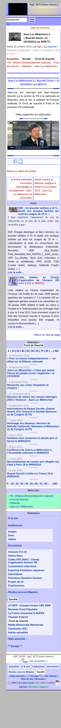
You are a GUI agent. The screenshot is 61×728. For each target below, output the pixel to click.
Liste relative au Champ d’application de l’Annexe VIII (38, 280)
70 (42, 351)
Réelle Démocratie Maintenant (25, 625)
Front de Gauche (45, 59)
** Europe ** (15, 646)
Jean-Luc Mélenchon (45, 66)
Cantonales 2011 (17, 628)
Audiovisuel (15, 525)
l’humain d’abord (18, 617)
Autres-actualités (18, 632)
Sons (11, 535)
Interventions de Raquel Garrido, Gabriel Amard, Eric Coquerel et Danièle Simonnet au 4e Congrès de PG (32, 411)
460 (56, 351)
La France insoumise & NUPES (26, 613)
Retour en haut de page (47, 335)
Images (12, 531)
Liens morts (28, 683)
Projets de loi (15, 582)
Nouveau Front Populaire (22, 609)
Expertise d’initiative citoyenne (26, 570)
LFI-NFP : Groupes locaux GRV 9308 (29, 605)
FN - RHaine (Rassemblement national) (29, 62)
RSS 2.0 (14, 683)
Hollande (27, 66)
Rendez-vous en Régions (23, 592)
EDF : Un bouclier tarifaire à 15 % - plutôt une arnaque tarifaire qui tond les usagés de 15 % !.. (38, 211)
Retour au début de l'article (21, 171)
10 (13, 351)
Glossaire (40, 679)
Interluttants (15, 574)
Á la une (13, 518)
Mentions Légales (38, 687)
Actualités (14, 666)
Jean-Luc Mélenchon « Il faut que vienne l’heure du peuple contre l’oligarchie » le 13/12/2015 (31, 373)
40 (27, 351)
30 (22, 351)
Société (26, 59)
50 (32, 351)
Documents (15, 545)
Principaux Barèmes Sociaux (25, 578)
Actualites (13, 59)
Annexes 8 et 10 (17, 552)
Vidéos (12, 539)
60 (37, 351)
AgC (39, 46)
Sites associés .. (17, 639)
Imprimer (50, 46)
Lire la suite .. (16, 272)
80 (46, 351)
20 (18, 351)
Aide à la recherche (40, 28)
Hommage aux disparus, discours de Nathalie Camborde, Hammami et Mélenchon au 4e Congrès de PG (33, 426)
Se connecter (37, 661)
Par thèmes (51, 676)
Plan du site (27, 679)
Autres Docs (15, 555)
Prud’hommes (16, 585)
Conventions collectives (22, 566)
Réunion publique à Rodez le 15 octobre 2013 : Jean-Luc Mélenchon (46, 187)
